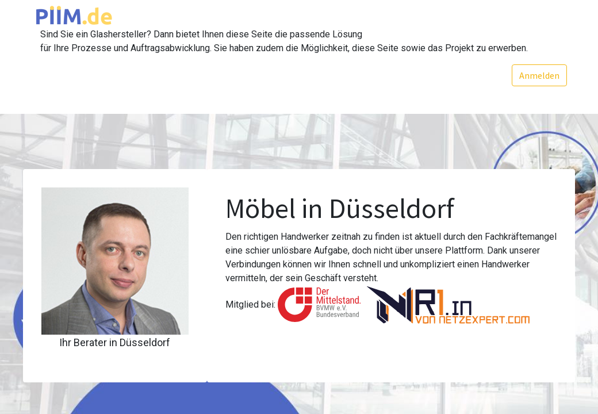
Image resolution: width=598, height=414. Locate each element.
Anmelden (539, 75)
